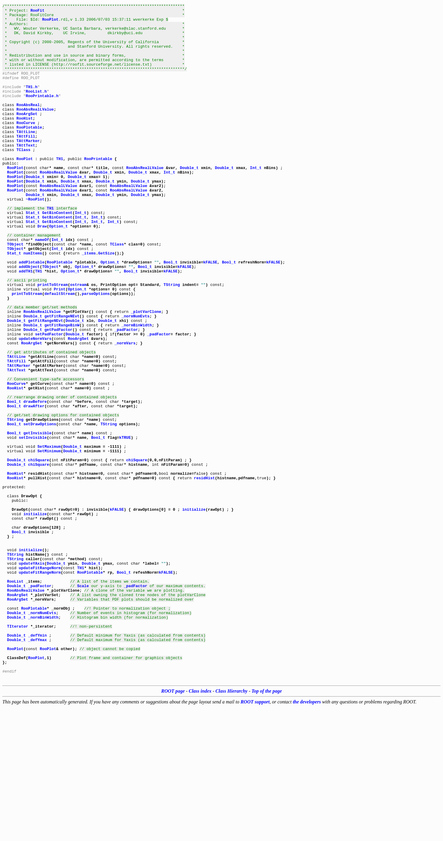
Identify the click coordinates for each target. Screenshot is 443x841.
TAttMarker (28, 168)
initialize (194, 611)
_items (89, 303)
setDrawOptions (39, 508)
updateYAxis (32, 675)
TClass (23, 179)
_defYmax (37, 767)
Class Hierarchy (232, 825)
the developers (307, 835)
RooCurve (25, 147)
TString (171, 341)
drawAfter (33, 486)
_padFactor (126, 395)
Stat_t (33, 254)
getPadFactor (58, 395)
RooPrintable (98, 190)
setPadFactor (49, 400)
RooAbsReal (28, 125)
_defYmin (37, 762)
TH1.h (31, 103)
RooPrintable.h (42, 114)
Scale (83, 702)
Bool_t (170, 314)
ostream (78, 341)
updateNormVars (35, 406)
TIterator (17, 751)
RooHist (24, 141)
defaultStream (59, 352)
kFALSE (210, 314)
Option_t (58, 271)
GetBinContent (57, 254)
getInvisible (37, 519)
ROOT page (173, 825)
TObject (15, 292)
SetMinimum (49, 540)
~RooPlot (35, 238)
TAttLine (25, 157)
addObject (29, 319)
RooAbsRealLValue (35, 130)
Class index (200, 825)
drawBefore (35, 481)
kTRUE (125, 524)
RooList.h (36, 109)
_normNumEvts (136, 379)
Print (60, 346)
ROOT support (254, 835)
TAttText (25, 174)
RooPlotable (29, 152)
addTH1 (26, 325)
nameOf (42, 287)
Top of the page (266, 825)
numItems (32, 303)
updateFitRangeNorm (40, 681)
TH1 (59, 190)
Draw (42, 271)
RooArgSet (26, 136)
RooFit (38, 12)
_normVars (125, 411)
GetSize (106, 303)
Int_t (256, 201)
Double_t (189, 201)
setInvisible (33, 524)
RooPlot (50, 22)
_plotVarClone (146, 373)
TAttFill (25, 163)
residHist (204, 573)
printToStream (52, 341)
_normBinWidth (137, 389)
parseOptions (96, 352)
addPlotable (32, 314)
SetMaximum (49, 535)
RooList (15, 697)
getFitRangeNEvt (61, 379)
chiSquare (38, 551)
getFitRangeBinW (61, 389)
